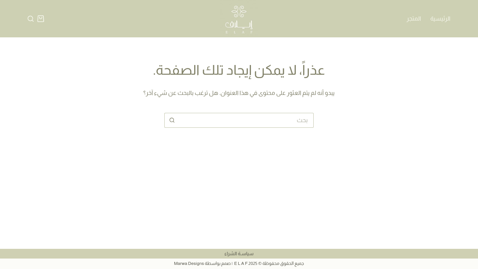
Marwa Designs (189, 263)
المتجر (414, 18)
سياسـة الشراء (239, 253)
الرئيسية (440, 18)
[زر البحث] (171, 120)
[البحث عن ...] (246, 120)
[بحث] (31, 19)
